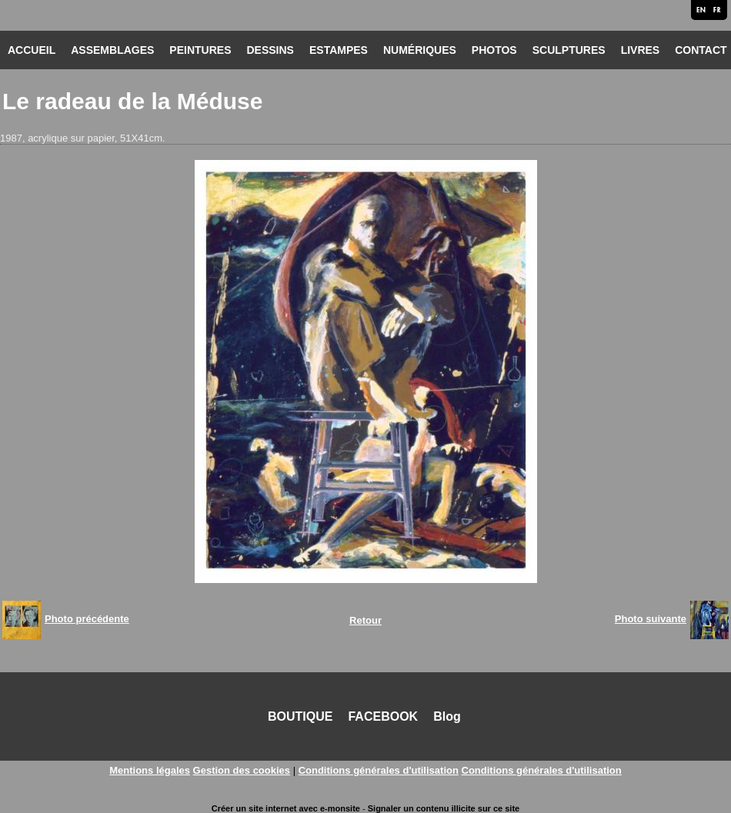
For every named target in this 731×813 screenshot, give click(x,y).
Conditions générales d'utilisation (379, 770)
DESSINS (269, 50)
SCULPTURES (569, 50)
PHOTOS (494, 50)
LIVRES (640, 50)
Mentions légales (149, 770)
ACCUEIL (31, 50)
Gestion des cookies (241, 770)
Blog (447, 716)
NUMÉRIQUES (419, 50)
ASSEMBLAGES (112, 50)
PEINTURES (200, 50)
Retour (365, 620)
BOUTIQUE (300, 716)
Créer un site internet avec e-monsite (286, 808)
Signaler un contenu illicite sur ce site (443, 808)
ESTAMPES (338, 50)
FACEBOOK (383, 716)
